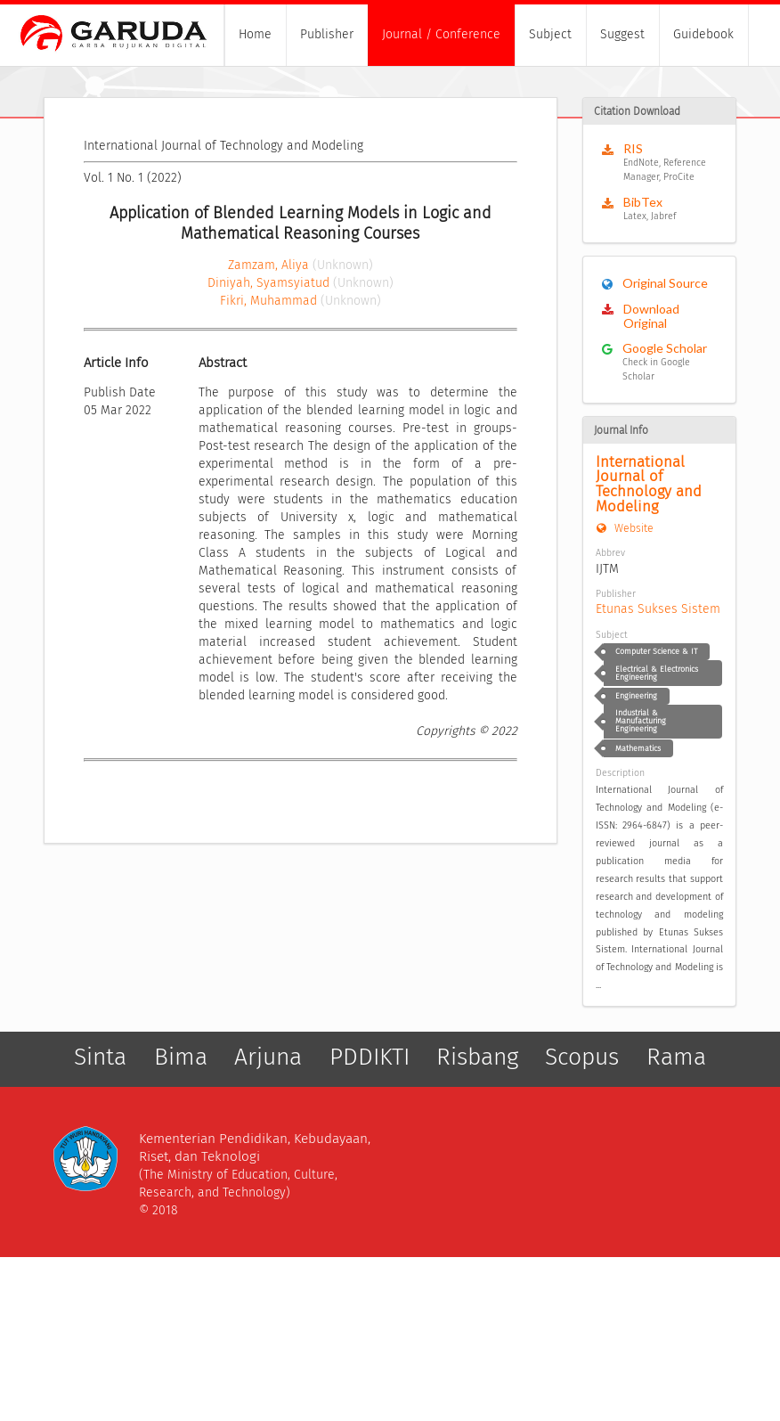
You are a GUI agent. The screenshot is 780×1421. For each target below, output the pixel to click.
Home (255, 34)
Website (625, 528)
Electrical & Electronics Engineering (656, 673)
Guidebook (703, 34)
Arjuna (268, 1057)
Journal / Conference (441, 34)
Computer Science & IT (656, 651)
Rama (676, 1057)
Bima (180, 1057)
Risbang (477, 1057)
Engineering (636, 695)
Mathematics (638, 748)
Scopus (582, 1057)
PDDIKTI (369, 1057)
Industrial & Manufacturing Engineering (640, 720)
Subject (550, 34)
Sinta (100, 1057)
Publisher (326, 34)
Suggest (622, 34)
